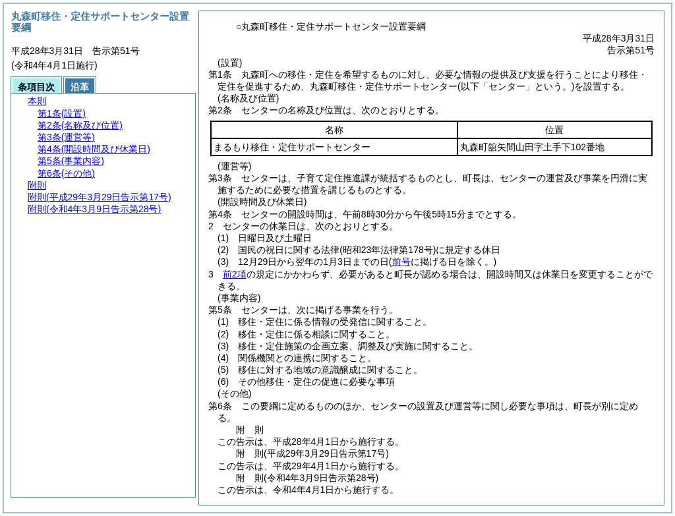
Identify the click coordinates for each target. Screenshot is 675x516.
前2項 (235, 274)
